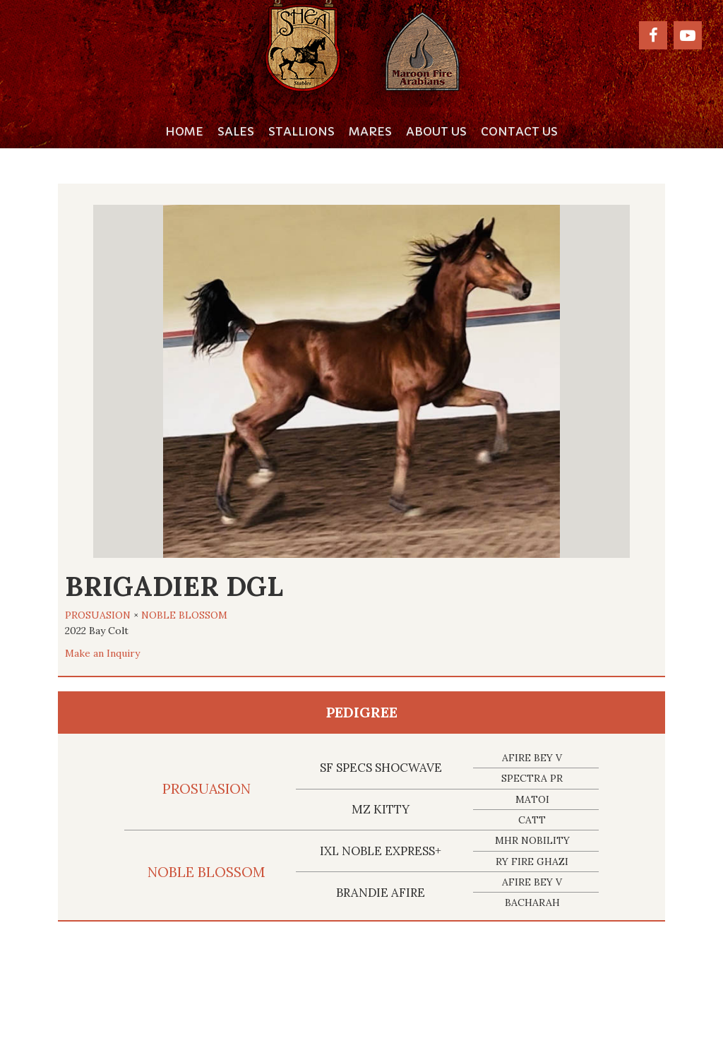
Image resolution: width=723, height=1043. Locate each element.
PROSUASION (98, 615)
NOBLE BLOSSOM (184, 615)
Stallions (301, 131)
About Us (436, 131)
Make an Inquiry (102, 653)
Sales (235, 131)
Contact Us (519, 131)
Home (184, 131)
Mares (370, 131)
